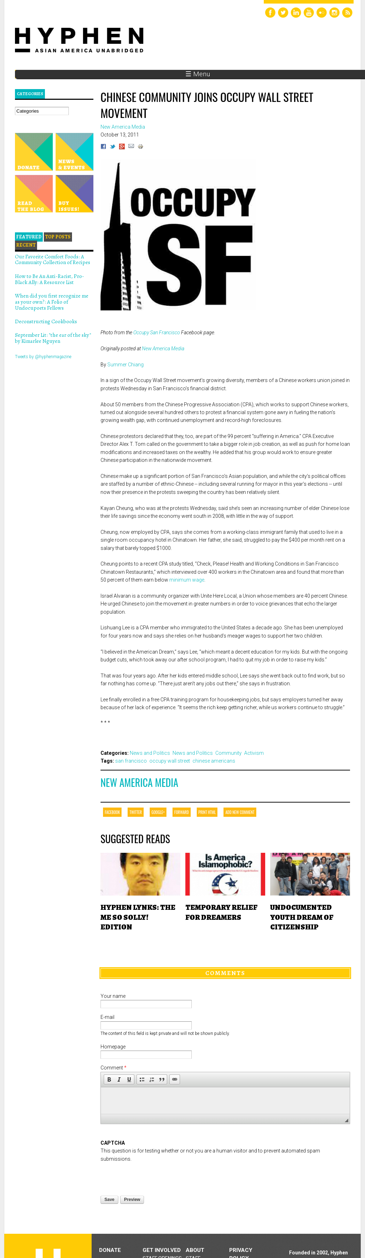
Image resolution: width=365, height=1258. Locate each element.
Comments (225, 973)
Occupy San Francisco (156, 332)
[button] (109, 1079)
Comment (114, 1068)
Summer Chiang (125, 364)
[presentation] (155, 1177)
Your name (113, 996)
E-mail (107, 1017)
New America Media (163, 348)
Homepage (113, 1047)
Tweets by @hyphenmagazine (43, 356)
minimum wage (186, 580)
